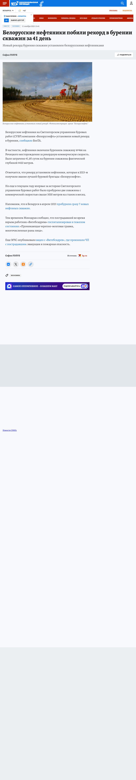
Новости (6, 26)
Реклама (113, 10)
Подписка (127, 10)
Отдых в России (98, 18)
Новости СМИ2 (10, 430)
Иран (41, 18)
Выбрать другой (17, 20)
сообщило (26, 141)
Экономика (16, 26)
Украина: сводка (68, 18)
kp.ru (84, 255)
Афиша (130, 18)
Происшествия (116, 18)
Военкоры (52, 18)
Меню (3, 3)
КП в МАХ (83, 18)
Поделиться (124, 54)
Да (6, 20)
